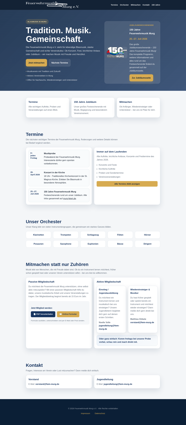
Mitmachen (136, 5)
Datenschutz (100, 413)
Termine (114, 5)
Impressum (85, 413)
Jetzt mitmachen (36, 63)
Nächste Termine (59, 63)
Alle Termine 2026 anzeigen (127, 184)
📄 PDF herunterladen (43, 314)
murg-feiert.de (69, 198)
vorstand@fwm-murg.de (142, 322)
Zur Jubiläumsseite (141, 78)
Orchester (124, 5)
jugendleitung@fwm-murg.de (118, 384)
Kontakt (146, 5)
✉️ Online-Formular (68, 314)
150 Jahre (156, 5)
